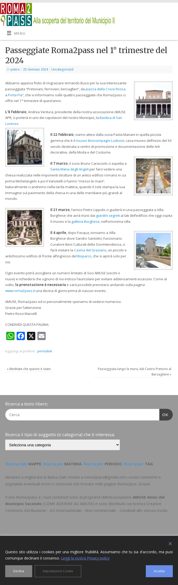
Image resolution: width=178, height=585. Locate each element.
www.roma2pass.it (20, 290)
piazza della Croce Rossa (106, 89)
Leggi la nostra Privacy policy (85, 558)
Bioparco (84, 256)
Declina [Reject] (18, 571)
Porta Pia (15, 95)
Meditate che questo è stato (29, 369)
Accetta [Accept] (159, 571)
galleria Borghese (85, 221)
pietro (15, 69)
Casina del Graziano (90, 250)
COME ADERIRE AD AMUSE (68, 503)
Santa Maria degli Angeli (69, 169)
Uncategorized (62, 69)
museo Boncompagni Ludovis (100, 140)
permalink (44, 351)
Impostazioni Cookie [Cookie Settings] (58, 571)
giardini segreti (108, 215)
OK (164, 414)
